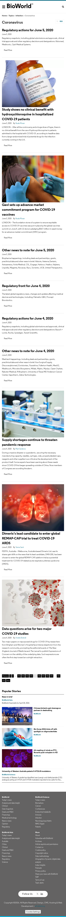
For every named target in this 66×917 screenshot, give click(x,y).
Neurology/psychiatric (43, 821)
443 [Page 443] (27, 676)
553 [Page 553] (4, 680)
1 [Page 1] (10, 676)
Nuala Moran (20, 123)
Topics (11, 15)
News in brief (7, 697)
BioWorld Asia (7, 700)
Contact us (39, 847)
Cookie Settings (33, 911)
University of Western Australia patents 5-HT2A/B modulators (26, 771)
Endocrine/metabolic (43, 812)
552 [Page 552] (58, 676)
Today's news (7, 800)
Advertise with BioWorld (44, 838)
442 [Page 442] (23, 676)
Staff (37, 877)
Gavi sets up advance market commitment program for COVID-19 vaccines (28, 209)
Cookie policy (40, 850)
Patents (38, 827)
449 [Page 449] (51, 676)
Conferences (40, 809)
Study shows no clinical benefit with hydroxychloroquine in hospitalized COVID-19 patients (28, 114)
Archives (38, 841)
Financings (6, 815)
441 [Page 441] (19, 676)
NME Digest (39, 824)
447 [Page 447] (43, 676)
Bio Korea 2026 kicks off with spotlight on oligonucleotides (45, 730)
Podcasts (38, 868)
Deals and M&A (7, 812)
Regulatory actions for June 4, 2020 (27, 318)
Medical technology (9, 818)
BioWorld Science (8, 774)
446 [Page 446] (39, 676)
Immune (38, 815)
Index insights (40, 865)
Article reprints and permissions (46, 844)
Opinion (5, 824)
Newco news (6, 821)
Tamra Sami (20, 547)
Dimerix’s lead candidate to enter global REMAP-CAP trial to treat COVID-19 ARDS (31, 538)
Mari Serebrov (21, 449)
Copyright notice (41, 853)
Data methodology (42, 856)
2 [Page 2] (12, 676)
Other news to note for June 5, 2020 (28, 250)
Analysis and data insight (11, 803)
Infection (19, 15)
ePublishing (40, 906)
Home (4, 15)
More (37, 832)
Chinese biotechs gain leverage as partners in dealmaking (47, 709)
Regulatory (6, 827)
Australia (5, 841)
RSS (61, 21)
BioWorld (37, 714)
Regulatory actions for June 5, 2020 (27, 30)
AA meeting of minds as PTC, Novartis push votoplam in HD (46, 751)
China (4, 844)
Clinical (5, 806)
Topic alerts (39, 883)
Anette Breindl (21, 638)
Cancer (38, 806)
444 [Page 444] (31, 676)
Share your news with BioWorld (46, 874)
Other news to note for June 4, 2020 (28, 351)
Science (5, 862)
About (37, 835)
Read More (8, 50)
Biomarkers (39, 803)
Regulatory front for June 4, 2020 (26, 286)
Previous (5, 676)
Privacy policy (40, 871)
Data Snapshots (7, 809)
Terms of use (39, 880)
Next (8, 680)
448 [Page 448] (47, 676)
